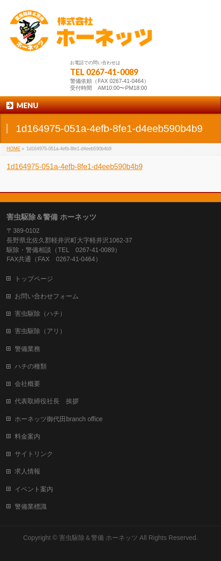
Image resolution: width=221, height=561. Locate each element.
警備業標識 (31, 506)
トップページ (34, 278)
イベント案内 (34, 489)
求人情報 (27, 471)
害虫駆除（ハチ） (40, 313)
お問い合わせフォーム (47, 296)
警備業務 (27, 348)
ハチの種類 (31, 366)
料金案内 (27, 436)
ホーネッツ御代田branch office (58, 419)
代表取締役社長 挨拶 (47, 401)
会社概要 (27, 383)
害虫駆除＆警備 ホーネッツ (98, 537)
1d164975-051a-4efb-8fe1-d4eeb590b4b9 (74, 166)
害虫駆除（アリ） (40, 331)
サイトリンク (34, 453)
